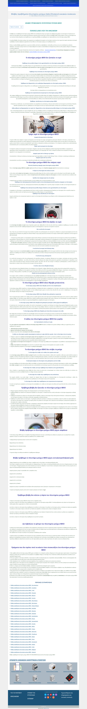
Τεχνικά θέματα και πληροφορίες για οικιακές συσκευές (67, 695)
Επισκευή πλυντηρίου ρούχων (35, 682)
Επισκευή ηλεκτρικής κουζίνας (35, 671)
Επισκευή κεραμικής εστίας (69, 682)
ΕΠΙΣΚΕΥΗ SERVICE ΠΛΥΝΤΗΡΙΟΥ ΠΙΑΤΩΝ (54, 3)
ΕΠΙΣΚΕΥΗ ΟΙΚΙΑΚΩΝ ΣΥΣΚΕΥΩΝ (22, 1)
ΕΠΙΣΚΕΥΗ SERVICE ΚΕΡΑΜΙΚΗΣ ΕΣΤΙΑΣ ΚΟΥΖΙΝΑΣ (19, 3)
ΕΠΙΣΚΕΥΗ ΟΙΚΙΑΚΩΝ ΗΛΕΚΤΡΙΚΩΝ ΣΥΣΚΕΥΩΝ (28, 660)
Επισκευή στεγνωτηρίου (52, 682)
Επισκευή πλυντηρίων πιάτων (69, 671)
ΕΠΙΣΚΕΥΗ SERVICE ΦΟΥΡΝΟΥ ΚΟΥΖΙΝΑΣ (63, 1)
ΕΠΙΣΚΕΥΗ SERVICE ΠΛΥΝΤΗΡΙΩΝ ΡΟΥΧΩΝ (38, 3)
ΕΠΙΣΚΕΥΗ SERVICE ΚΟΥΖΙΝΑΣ (48, 1)
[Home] (29, 15)
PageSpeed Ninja (46, 708)
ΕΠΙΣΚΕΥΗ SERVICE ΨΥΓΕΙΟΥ (35, 1)
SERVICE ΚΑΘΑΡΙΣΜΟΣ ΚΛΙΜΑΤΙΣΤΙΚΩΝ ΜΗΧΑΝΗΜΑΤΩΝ (43, 5)
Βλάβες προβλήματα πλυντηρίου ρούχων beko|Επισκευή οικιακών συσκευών (44, 15)
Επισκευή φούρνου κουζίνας (52, 671)
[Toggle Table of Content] (21, 27)
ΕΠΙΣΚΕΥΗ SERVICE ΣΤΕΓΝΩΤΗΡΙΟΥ (70, 3)
